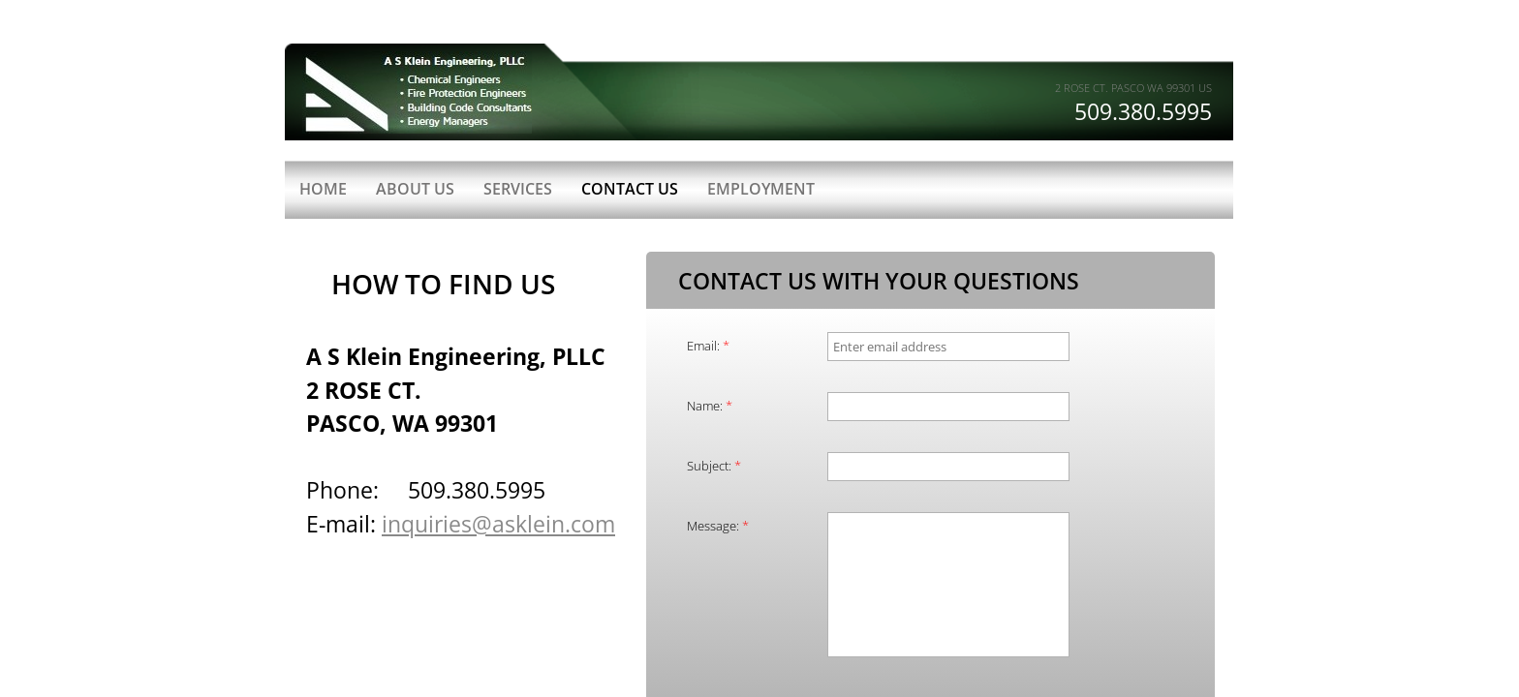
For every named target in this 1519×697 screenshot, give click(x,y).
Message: (718, 525)
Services (517, 188)
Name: (709, 405)
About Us (415, 188)
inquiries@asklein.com (498, 523)
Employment (761, 188)
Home (323, 188)
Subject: (714, 465)
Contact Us (629, 188)
